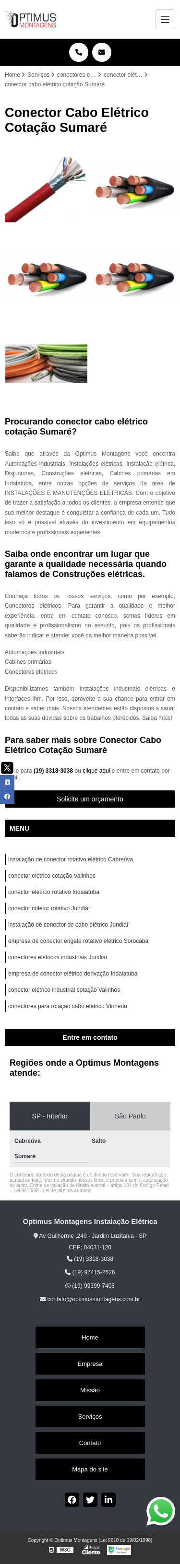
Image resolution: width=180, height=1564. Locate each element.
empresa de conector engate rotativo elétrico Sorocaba (78, 941)
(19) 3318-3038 (54, 770)
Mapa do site (90, 1469)
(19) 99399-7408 (90, 1285)
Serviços (90, 1416)
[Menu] (165, 19)
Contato (90, 1442)
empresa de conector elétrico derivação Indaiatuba (73, 973)
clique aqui (96, 770)
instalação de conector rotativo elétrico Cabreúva (70, 859)
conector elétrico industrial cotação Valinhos (65, 990)
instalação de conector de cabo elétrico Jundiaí (68, 924)
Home (90, 1337)
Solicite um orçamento (90, 799)
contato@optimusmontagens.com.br (90, 1299)
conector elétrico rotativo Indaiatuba (54, 892)
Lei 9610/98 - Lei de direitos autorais (52, 1190)
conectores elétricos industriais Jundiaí (57, 957)
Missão (90, 1390)
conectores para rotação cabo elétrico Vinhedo (68, 1006)
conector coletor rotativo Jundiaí (49, 908)
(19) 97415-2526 (90, 1272)
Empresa (89, 1363)
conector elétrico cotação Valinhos (52, 875)
